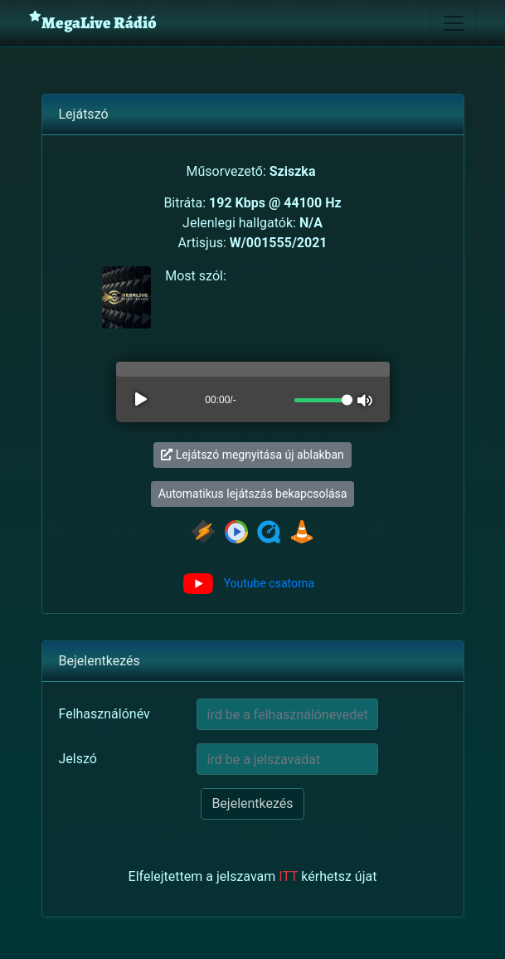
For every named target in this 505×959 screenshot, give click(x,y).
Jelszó (78, 759)
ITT (288, 876)
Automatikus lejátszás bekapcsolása (252, 493)
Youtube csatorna (269, 583)
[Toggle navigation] (453, 23)
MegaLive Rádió (93, 22)
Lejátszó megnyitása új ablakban (252, 454)
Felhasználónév (104, 714)
